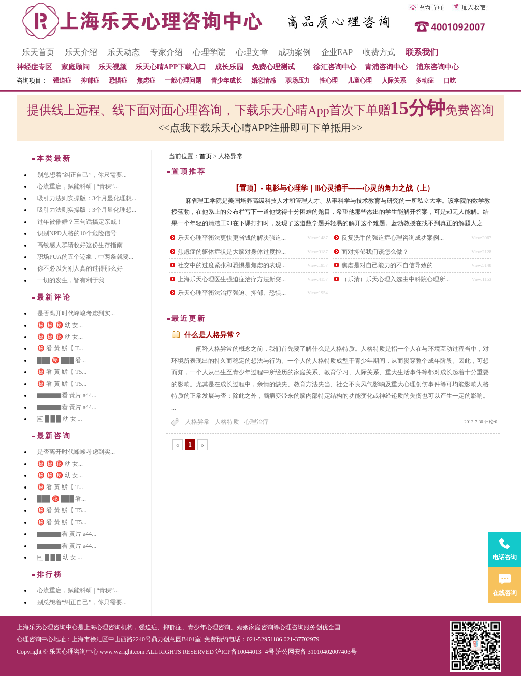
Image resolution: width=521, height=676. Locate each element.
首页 (205, 156)
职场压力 (297, 80)
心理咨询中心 (35, 639)
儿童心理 (360, 80)
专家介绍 (166, 52)
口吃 (450, 80)
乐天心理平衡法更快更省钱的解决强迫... (232, 237)
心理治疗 (256, 421)
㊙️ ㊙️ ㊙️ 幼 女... (60, 325)
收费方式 (379, 52)
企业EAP (337, 52)
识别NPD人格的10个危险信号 (77, 233)
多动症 (425, 80)
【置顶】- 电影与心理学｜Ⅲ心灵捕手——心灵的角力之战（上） (332, 188)
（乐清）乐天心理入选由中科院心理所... (395, 279)
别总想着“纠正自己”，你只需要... (82, 174)
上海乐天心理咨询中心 (47, 627)
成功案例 (294, 52)
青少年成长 (226, 80)
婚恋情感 (263, 80)
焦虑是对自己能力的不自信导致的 (387, 265)
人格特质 (227, 421)
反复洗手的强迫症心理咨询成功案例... (392, 237)
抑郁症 (90, 80)
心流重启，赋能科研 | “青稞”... (78, 186)
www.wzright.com (122, 651)
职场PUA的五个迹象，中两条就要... (85, 256)
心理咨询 (291, 627)
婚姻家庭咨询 (255, 627)
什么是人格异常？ (212, 335)
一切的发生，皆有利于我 (70, 280)
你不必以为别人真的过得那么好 (80, 268)
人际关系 (394, 80)
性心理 (329, 80)
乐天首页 (38, 52)
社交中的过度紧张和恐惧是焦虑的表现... (232, 265)
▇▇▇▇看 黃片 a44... (66, 395)
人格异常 (197, 421)
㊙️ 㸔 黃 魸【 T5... (61, 371)
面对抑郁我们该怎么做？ (375, 251)
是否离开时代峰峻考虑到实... (76, 313)
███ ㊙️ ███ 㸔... (61, 360)
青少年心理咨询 (209, 627)
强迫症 (62, 80)
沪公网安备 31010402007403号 (316, 651)
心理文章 (252, 52)
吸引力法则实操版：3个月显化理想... (86, 198)
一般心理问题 (183, 80)
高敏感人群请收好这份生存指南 (80, 245)
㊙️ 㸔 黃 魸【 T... (60, 348)
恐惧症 (118, 80)
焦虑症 (146, 80)
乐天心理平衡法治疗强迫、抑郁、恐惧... (232, 292)
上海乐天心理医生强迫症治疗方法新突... (232, 279)
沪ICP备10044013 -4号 (244, 651)
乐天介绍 (81, 52)
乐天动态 (123, 52)
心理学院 (209, 52)
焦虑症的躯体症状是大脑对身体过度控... (232, 251)
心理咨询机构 (114, 627)
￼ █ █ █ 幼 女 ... (59, 418)
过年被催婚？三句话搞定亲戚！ (80, 221)
